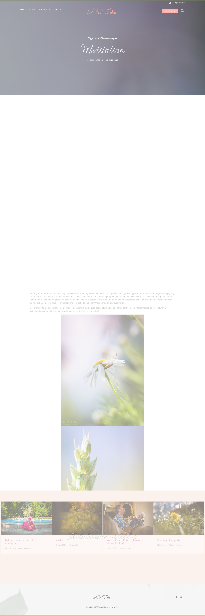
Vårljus (60, 517)
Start (23, 10)
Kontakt (58, 10)
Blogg (32, 10)
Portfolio (44, 10)
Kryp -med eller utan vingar (102, 38)
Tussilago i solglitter (169, 517)
